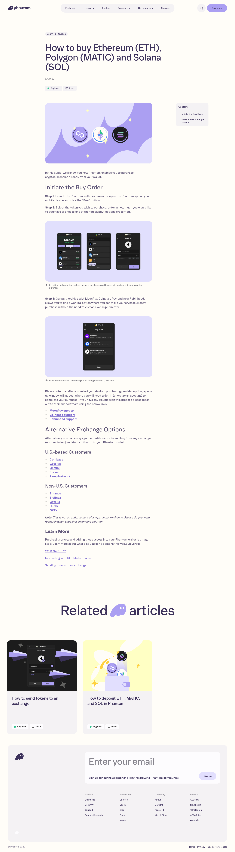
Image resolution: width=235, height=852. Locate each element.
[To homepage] (19, 756)
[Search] (201, 8)
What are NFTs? (55, 551)
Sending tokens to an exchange (65, 565)
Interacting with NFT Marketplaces (68, 558)
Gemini (55, 468)
